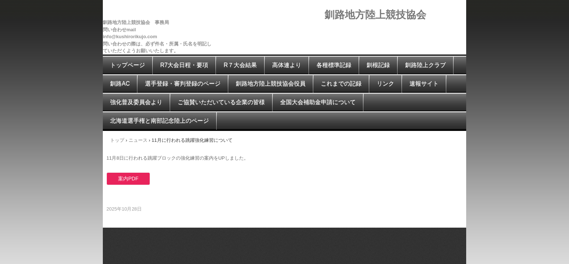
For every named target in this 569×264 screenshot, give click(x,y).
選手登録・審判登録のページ (183, 83)
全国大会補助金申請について (318, 102)
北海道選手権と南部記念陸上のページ (159, 120)
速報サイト (424, 83)
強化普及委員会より (136, 102)
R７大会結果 (240, 65)
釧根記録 (378, 65)
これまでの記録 (341, 83)
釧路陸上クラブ (425, 65)
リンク (385, 83)
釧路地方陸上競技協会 (375, 14)
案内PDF (128, 178)
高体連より (286, 65)
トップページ (127, 65)
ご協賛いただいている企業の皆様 (221, 102)
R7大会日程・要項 (184, 65)
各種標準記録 (333, 65)
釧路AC (120, 83)
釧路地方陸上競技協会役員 (271, 83)
